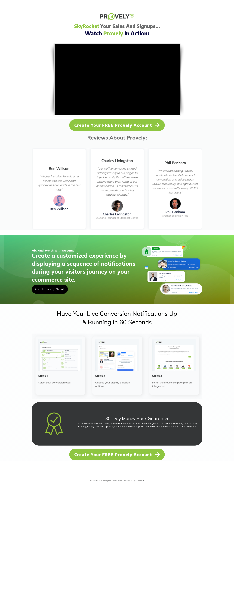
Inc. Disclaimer (115, 481)
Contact (140, 481)
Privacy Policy (129, 481)
